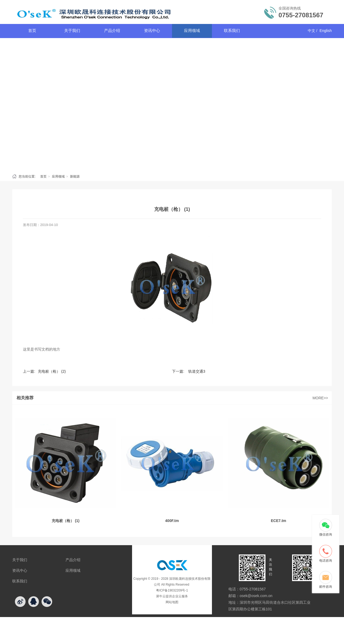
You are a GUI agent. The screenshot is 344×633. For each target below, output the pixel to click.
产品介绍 (112, 30)
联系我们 (232, 30)
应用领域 (192, 30)
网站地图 (172, 602)
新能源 (75, 176)
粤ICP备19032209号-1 (172, 590)
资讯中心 (152, 30)
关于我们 (72, 30)
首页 (32, 30)
